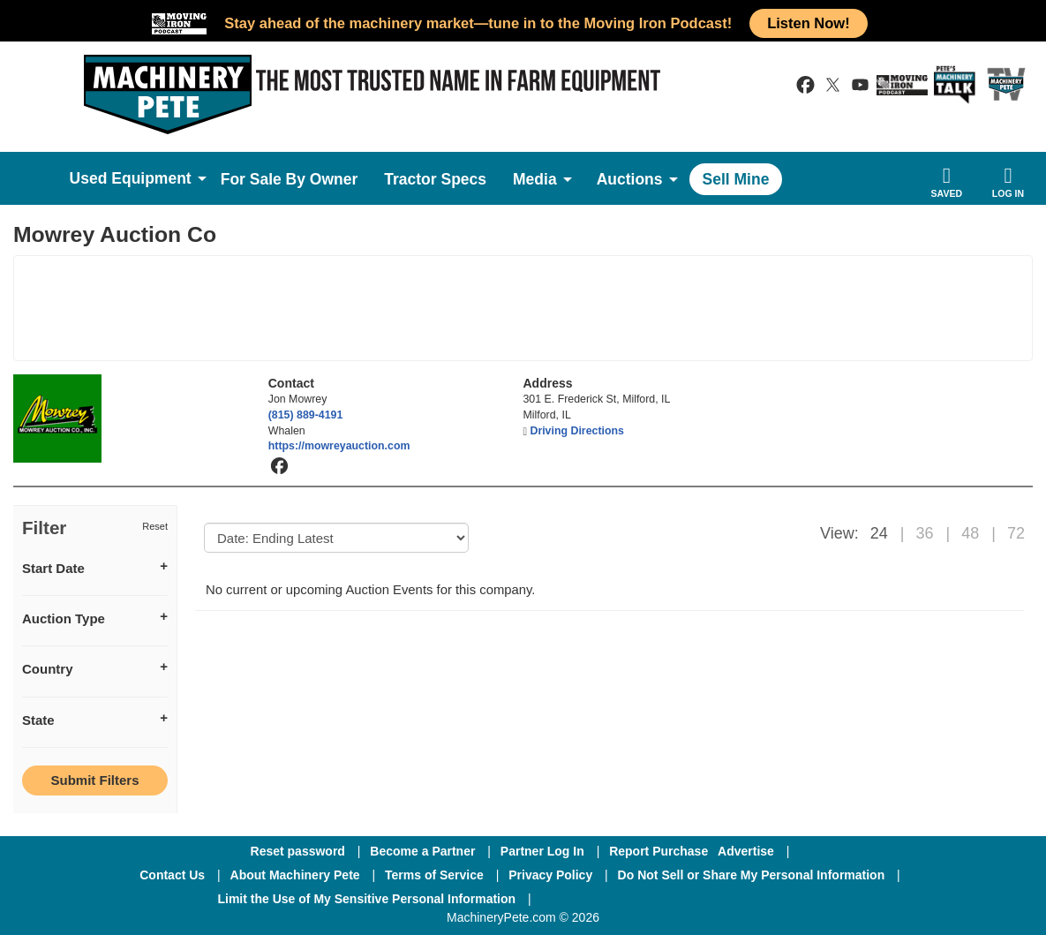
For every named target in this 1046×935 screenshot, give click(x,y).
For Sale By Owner (289, 179)
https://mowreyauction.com (339, 446)
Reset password (298, 851)
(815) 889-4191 (305, 415)
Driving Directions (576, 431)
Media (535, 179)
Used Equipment (131, 178)
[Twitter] (685, 899)
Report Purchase (658, 851)
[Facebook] (591, 899)
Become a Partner (422, 851)
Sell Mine (736, 179)
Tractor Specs (435, 179)
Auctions (630, 179)
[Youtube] (777, 899)
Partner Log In (542, 851)
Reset (155, 526)
